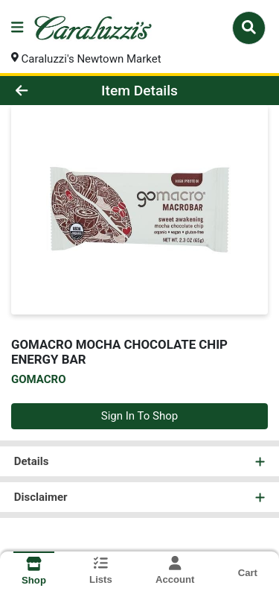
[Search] (249, 27)
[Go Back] (43, 90)
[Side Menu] (17, 28)
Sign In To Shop (139, 416)
